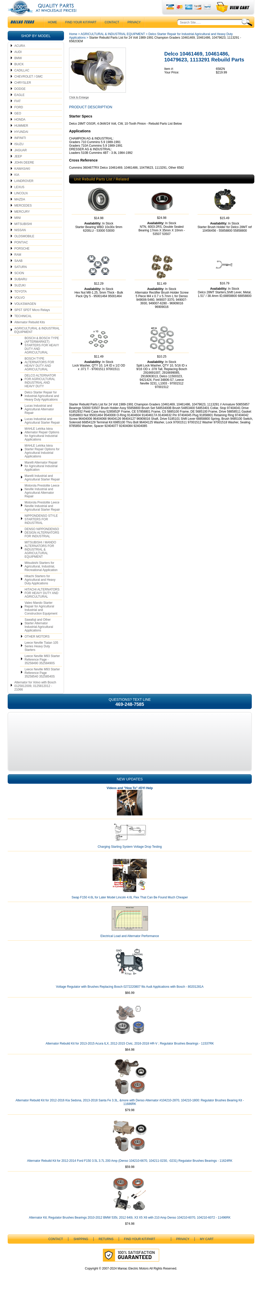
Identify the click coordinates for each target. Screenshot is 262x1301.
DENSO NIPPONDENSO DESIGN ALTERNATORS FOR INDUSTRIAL (42, 542)
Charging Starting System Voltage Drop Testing (130, 857)
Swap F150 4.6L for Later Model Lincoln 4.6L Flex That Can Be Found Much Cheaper (130, 907)
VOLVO (19, 308)
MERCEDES (23, 216)
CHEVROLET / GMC (28, 87)
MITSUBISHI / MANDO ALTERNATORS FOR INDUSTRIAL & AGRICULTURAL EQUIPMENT (40, 560)
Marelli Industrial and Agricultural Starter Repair (42, 487)
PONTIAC (21, 252)
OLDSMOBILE (24, 246)
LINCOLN (21, 203)
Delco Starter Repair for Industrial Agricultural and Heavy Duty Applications (42, 406)
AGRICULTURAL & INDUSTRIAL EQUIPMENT (37, 340)
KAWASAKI (22, 179)
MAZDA (19, 209)
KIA (16, 185)
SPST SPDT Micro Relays (32, 320)
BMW (18, 68)
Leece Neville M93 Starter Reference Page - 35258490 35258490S (42, 669)
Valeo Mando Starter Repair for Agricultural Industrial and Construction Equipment (41, 618)
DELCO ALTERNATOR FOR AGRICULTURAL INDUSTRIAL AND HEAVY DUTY (40, 391)
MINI (17, 228)
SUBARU (20, 289)
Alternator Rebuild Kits (29, 332)
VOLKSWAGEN (25, 314)
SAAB (18, 271)
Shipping (80, 1249)
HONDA (19, 130)
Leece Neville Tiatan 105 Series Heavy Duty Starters (41, 656)
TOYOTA (20, 302)
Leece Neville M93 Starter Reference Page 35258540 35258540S (42, 683)
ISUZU (19, 154)
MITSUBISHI (23, 234)
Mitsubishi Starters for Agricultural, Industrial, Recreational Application (41, 576)
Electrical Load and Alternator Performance (130, 946)
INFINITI (20, 148)
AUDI (18, 62)
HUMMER (21, 136)
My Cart (207, 1249)
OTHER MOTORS (37, 647)
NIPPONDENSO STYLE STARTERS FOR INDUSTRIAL (41, 529)
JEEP (18, 166)
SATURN (20, 277)
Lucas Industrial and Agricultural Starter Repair (42, 431)
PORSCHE (21, 259)
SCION (19, 283)
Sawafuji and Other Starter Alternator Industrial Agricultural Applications (39, 635)
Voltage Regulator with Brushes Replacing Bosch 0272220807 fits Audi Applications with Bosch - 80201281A (129, 997)
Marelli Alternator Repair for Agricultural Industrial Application (41, 476)
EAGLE (19, 105)
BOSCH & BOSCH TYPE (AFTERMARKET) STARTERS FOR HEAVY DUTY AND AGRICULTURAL (42, 355)
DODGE (20, 99)
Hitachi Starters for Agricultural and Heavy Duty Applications (40, 590)
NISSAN (20, 240)
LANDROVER (24, 191)
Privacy (134, 32)
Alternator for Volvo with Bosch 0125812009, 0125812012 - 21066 (35, 696)
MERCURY (22, 222)
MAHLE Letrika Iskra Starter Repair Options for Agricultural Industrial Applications (42, 461)
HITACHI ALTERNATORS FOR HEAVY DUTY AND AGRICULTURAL (42, 603)
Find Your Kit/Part (80, 32)
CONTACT (112, 32)
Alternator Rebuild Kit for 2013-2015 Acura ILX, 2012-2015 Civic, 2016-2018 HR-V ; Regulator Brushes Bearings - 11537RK (130, 1054)
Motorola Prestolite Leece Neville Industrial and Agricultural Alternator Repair (42, 501)
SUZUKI (20, 295)
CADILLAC (21, 80)
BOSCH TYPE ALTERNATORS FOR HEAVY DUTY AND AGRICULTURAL (39, 374)
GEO (17, 123)
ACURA (19, 56)
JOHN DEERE (24, 173)
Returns (106, 1249)
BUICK (19, 74)
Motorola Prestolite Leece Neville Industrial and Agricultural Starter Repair (42, 516)
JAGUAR (20, 160)
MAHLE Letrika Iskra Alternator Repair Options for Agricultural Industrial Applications (42, 444)
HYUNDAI (21, 142)
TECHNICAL (23, 326)
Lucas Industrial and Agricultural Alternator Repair (39, 419)
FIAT (17, 111)
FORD (18, 117)
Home (73, 44)
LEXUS (19, 197)
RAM (17, 265)
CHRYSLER (22, 93)
